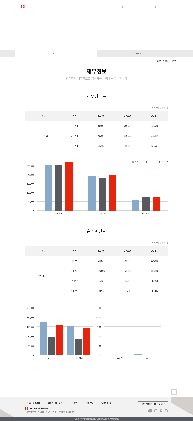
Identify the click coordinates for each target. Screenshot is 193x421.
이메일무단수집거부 (56, 403)
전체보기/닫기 (170, 7)
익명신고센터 (106, 403)
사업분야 (86, 6)
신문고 (75, 403)
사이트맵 (89, 403)
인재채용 (148, 6)
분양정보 (101, 6)
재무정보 (55, 53)
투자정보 (115, 6)
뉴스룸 (161, 6)
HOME (158, 61)
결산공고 (137, 53)
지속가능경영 (131, 6)
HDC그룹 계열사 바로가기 (152, 404)
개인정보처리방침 (32, 403)
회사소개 (72, 6)
